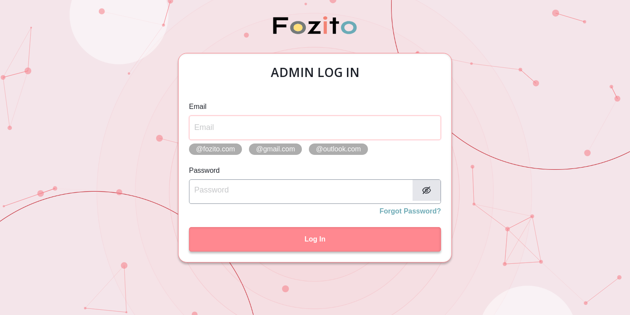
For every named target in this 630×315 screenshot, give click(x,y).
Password (204, 170)
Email (197, 106)
